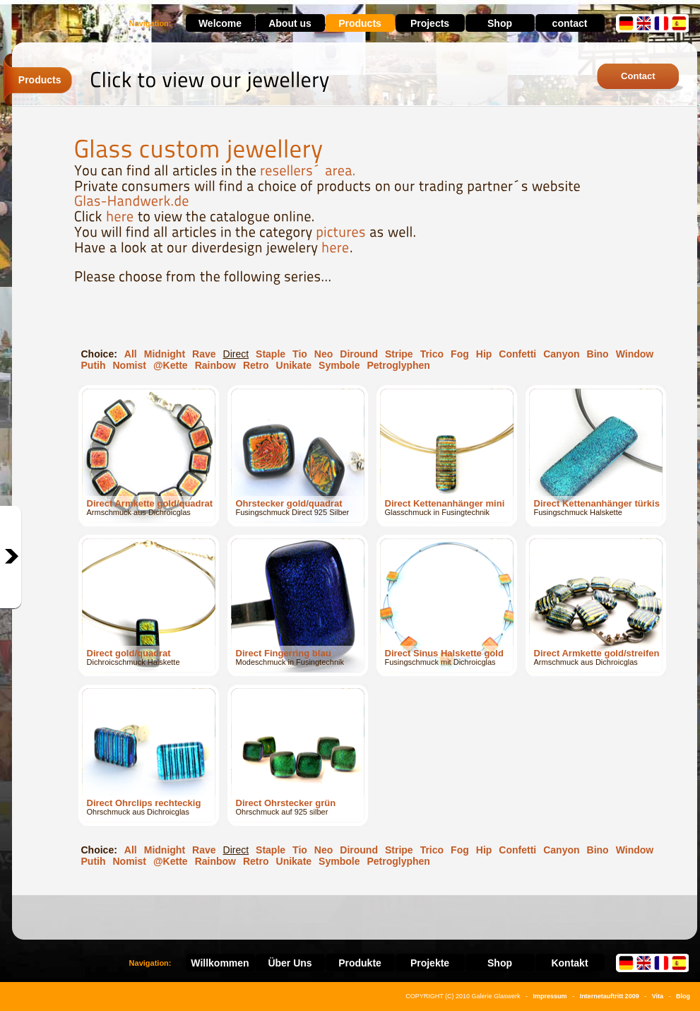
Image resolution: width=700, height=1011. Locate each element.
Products (359, 23)
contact (570, 23)
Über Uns (290, 963)
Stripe (399, 354)
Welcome (220, 23)
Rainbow (215, 365)
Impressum (550, 996)
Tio (299, 354)
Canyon (561, 354)
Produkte (359, 963)
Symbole (339, 365)
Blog (683, 996)
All (130, 354)
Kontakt (569, 963)
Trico (432, 354)
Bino (598, 354)
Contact (638, 76)
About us (290, 23)
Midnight (164, 354)
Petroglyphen (398, 365)
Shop (499, 23)
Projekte (429, 963)
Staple (270, 354)
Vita (657, 996)
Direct (236, 354)
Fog (460, 354)
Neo (323, 354)
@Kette (170, 365)
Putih (93, 365)
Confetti (517, 354)
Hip (484, 354)
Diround (359, 354)
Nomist (129, 365)
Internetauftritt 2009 (609, 996)
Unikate (294, 365)
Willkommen (220, 963)
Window (635, 354)
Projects (429, 23)
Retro (256, 365)
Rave (203, 354)
